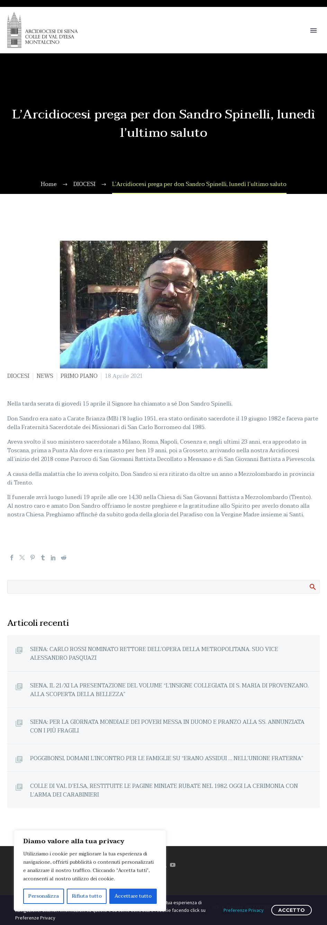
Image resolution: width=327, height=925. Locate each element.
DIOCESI (18, 376)
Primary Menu (313, 30)
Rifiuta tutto (87, 896)
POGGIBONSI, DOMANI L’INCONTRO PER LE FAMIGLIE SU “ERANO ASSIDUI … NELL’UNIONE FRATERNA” (166, 758)
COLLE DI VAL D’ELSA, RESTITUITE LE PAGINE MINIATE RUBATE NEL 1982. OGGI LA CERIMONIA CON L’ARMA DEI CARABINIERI (164, 790)
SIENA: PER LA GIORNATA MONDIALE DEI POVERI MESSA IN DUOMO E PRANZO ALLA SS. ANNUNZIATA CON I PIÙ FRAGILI (167, 726)
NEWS (45, 376)
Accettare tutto (133, 896)
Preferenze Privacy (244, 910)
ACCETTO (291, 910)
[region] (90, 870)
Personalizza (43, 896)
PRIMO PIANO (79, 376)
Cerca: (312, 586)
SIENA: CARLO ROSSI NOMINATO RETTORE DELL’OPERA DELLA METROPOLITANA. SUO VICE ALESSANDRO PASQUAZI (154, 653)
